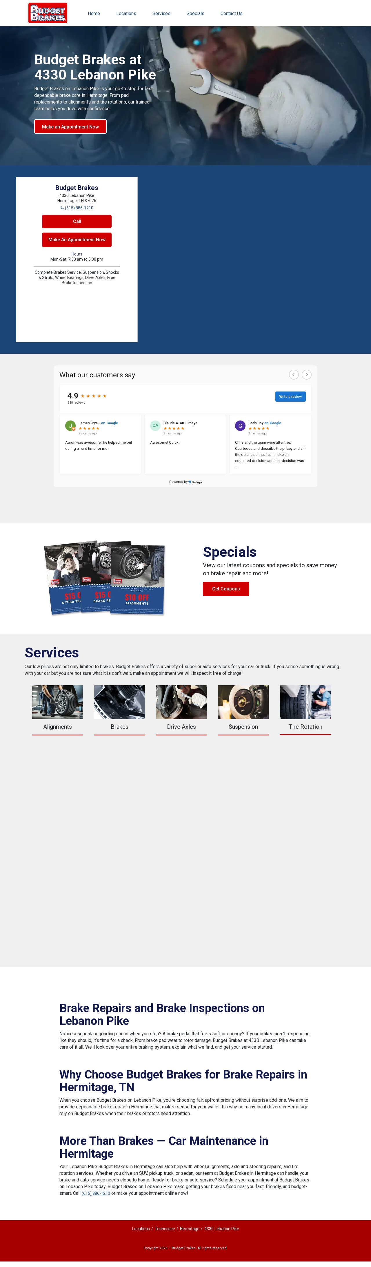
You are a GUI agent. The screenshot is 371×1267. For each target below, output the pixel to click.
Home (94, 13)
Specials (195, 13)
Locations (126, 13)
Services (161, 13)
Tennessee (165, 1228)
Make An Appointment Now (77, 239)
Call (77, 221)
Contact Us (232, 13)
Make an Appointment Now (70, 127)
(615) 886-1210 (96, 1193)
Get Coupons (226, 589)
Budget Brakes (48, 13)
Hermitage (189, 1228)
